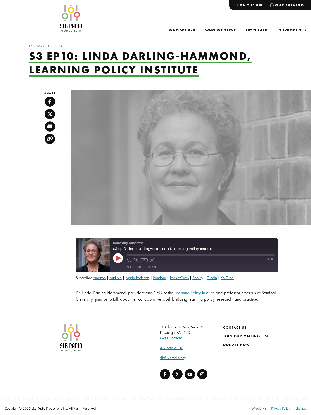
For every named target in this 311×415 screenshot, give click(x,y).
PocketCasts (179, 277)
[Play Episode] (118, 258)
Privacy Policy (280, 408)
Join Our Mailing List (246, 336)
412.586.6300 (171, 347)
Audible (115, 277)
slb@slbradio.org (173, 357)
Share (152, 267)
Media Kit (259, 408)
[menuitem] (182, 30)
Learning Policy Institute (194, 293)
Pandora (159, 277)
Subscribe (134, 267)
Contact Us (235, 327)
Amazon (99, 277)
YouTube (227, 277)
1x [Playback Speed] (143, 260)
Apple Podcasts (137, 277)
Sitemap (300, 408)
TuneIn (212, 277)
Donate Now (236, 344)
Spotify (197, 277)
